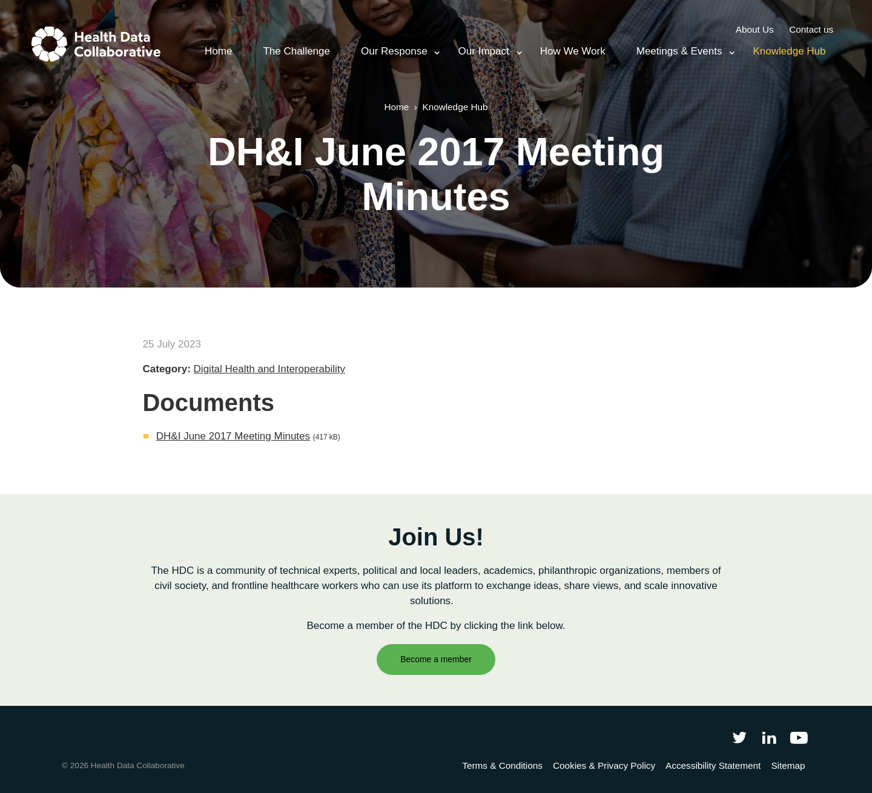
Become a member (436, 659)
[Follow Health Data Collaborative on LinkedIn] (769, 737)
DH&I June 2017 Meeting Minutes (233, 436)
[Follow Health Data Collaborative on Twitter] (739, 737)
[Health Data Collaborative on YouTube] (799, 737)
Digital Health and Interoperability (269, 369)
